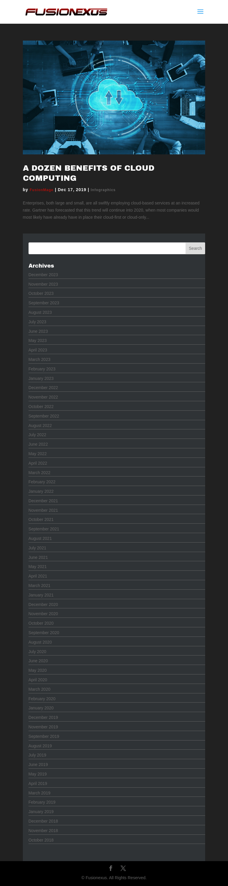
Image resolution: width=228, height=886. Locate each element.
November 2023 (43, 284)
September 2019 (43, 736)
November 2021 (43, 510)
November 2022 (43, 397)
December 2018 (43, 821)
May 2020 (37, 670)
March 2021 (39, 585)
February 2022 (42, 481)
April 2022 (37, 463)
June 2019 (38, 764)
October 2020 (41, 623)
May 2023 (37, 340)
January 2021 (41, 595)
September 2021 (43, 529)
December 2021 (43, 500)
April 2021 (37, 576)
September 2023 (43, 302)
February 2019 (42, 802)
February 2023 (42, 369)
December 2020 (43, 604)
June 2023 (38, 331)
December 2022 (43, 387)
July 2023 (37, 321)
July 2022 (37, 434)
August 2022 (40, 425)
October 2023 (41, 293)
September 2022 (43, 416)
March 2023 (39, 359)
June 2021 (38, 557)
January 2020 (41, 708)
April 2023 (37, 350)
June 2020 (38, 660)
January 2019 (41, 811)
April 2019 (37, 783)
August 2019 (40, 745)
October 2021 (41, 519)
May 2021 (37, 566)
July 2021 (37, 548)
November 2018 (43, 830)
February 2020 (42, 698)
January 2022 (41, 491)
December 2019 (43, 717)
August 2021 (40, 538)
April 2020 (37, 679)
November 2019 (43, 727)
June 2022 (38, 444)
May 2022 (37, 453)
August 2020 (40, 642)
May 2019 (37, 774)
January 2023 (41, 378)
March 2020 (39, 689)
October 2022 (41, 406)
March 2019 (39, 793)
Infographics (103, 190)
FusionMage (41, 190)
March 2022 (39, 472)
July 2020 (37, 651)
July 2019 (37, 755)
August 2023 (40, 312)
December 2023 (43, 274)
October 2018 (41, 840)
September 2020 (43, 632)
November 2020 (43, 613)
